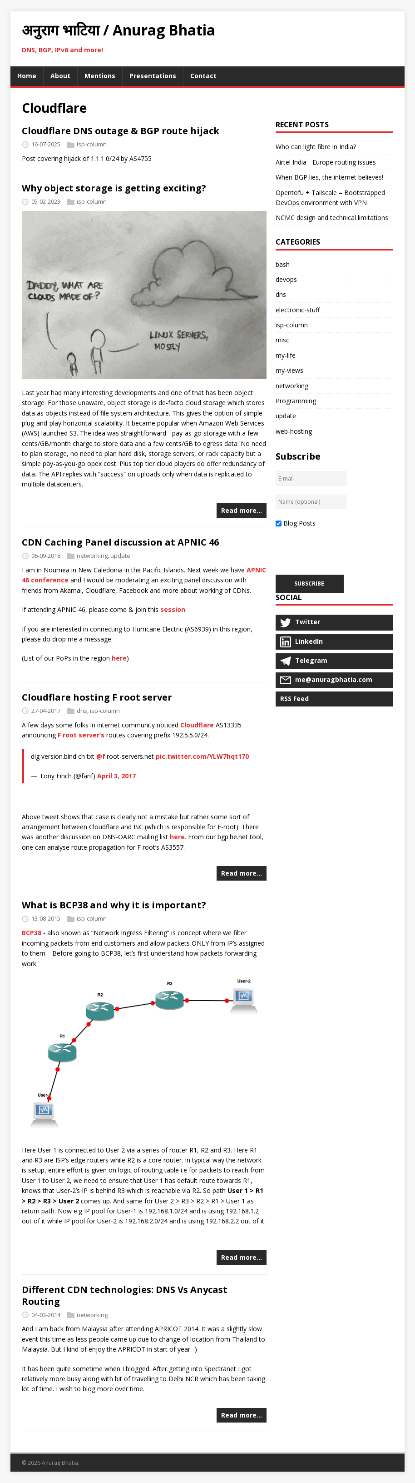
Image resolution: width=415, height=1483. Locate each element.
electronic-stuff (298, 310)
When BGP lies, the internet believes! (329, 177)
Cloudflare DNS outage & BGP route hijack (120, 131)
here (119, 658)
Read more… (241, 510)
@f (100, 756)
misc (282, 340)
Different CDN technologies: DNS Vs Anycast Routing (124, 1295)
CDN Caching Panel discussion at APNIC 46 (120, 542)
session (172, 609)
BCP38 (31, 932)
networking (92, 555)
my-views (289, 370)
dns (82, 710)
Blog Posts (299, 523)
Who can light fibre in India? (316, 146)
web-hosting (294, 431)
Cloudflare (197, 725)
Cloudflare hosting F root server (97, 697)
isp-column (92, 144)
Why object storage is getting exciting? (114, 188)
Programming (296, 400)
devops (286, 279)
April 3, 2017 (116, 776)
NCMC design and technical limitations (332, 217)
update (120, 555)
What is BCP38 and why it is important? (114, 905)
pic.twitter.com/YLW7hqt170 (202, 756)
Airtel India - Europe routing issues (326, 162)
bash (283, 264)
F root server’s (81, 735)
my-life (286, 355)
